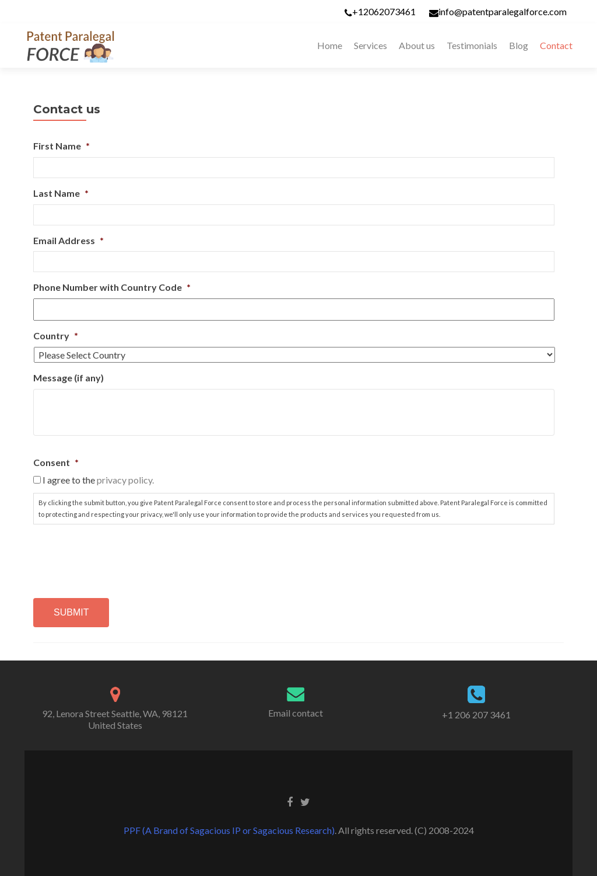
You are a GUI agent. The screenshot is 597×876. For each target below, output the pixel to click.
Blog (518, 45)
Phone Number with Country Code (112, 287)
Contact (556, 45)
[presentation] (121, 556)
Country (55, 335)
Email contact (295, 712)
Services (370, 45)
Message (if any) (68, 377)
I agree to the (98, 479)
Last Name (61, 193)
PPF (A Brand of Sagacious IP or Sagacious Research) (229, 830)
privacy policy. (125, 479)
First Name (61, 145)
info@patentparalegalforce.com (502, 11)
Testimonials (472, 45)
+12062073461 (384, 11)
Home (329, 45)
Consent (56, 462)
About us (417, 45)
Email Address (68, 240)
